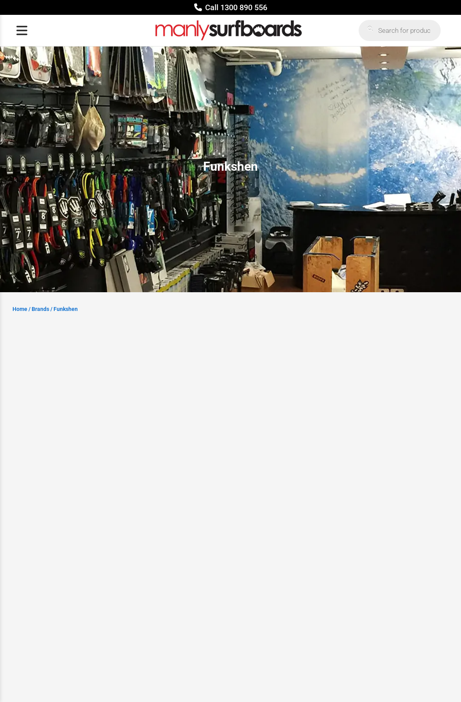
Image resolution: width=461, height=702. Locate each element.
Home (20, 309)
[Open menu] (22, 30)
